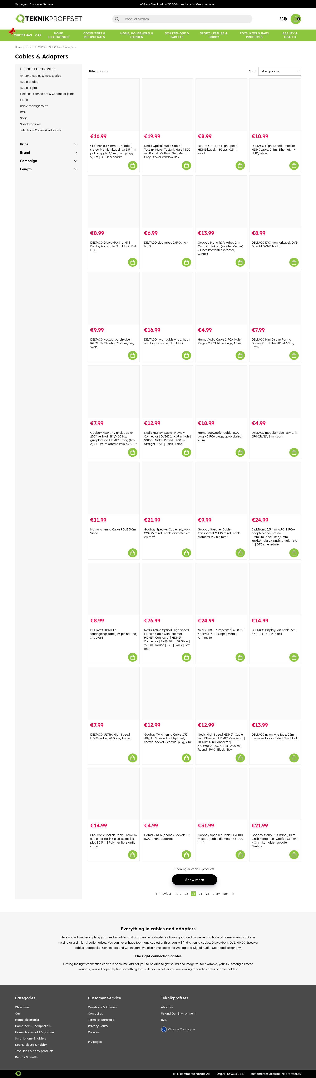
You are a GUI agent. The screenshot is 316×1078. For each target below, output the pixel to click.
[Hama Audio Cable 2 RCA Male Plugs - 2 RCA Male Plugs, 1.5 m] (221, 298)
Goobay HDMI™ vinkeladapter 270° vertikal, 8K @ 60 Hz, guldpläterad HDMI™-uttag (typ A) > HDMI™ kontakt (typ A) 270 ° (113, 438)
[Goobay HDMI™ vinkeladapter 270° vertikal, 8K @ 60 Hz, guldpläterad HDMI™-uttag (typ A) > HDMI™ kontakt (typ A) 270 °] (114, 392)
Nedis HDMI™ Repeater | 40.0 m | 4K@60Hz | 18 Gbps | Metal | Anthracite (221, 633)
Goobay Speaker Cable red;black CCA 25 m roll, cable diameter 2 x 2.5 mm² (167, 533)
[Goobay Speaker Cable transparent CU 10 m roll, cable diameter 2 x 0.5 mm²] (221, 488)
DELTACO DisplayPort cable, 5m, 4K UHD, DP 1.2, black (274, 632)
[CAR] (38, 35)
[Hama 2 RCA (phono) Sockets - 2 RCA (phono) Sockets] (167, 794)
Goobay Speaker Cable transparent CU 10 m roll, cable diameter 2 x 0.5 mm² (219, 533)
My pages (21, 4)
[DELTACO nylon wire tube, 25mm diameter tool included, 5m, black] (275, 693)
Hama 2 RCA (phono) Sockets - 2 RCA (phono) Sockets (167, 837)
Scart (23, 118)
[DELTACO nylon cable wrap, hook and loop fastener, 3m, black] (167, 298)
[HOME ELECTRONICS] (58, 35)
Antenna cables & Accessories (40, 76)
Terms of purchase (101, 1020)
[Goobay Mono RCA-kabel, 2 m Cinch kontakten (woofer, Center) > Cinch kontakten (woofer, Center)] (221, 202)
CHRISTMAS (22, 1007)
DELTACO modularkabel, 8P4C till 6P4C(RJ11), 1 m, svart (274, 434)
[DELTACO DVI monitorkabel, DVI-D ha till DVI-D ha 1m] (275, 202)
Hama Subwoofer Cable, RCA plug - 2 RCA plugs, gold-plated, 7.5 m (220, 436)
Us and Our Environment (178, 1013)
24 (200, 894)
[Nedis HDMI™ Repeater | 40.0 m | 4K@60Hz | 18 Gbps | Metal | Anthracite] (221, 589)
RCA (23, 112)
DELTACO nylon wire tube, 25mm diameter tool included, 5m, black (275, 736)
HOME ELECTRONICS (38, 47)
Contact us (95, 1013)
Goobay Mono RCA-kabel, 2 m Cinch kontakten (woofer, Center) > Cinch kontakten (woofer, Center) (220, 248)
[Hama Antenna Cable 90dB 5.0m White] (114, 488)
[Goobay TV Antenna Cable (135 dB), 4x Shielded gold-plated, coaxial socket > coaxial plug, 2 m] (167, 693)
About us (167, 1007)
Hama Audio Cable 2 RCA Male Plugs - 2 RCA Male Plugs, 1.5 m (219, 341)
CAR (17, 1013)
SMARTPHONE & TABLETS (30, 1038)
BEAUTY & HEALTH (26, 1057)
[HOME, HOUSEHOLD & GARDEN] (137, 35)
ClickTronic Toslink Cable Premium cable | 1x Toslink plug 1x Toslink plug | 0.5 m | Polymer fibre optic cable (113, 840)
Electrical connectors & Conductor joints (47, 94)
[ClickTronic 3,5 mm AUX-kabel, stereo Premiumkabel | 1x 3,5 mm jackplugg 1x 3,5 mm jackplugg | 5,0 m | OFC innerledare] (114, 105)
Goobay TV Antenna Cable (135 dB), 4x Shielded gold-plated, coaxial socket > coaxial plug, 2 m (167, 738)
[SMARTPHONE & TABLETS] (177, 35)
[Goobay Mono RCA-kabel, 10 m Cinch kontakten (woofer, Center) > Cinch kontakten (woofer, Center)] (275, 794)
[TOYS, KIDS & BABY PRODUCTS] (254, 35)
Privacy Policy (98, 1026)
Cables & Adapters (65, 47)
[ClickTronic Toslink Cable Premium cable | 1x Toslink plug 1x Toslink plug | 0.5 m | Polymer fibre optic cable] (114, 794)
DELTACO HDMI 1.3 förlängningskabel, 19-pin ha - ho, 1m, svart (113, 633)
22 (186, 894)
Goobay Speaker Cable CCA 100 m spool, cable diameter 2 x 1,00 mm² (220, 838)
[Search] (182, 19)
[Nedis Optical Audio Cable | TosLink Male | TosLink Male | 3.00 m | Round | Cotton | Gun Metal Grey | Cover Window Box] (167, 105)
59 (218, 894)
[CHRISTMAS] (23, 35)
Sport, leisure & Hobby (31, 1045)
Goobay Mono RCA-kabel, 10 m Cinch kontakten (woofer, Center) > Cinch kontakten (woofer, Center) (274, 840)
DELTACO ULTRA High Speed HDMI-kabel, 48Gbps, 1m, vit (110, 736)
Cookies (93, 1032)
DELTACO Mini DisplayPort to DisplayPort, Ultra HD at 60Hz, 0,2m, (273, 343)
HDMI (24, 100)
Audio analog (29, 82)
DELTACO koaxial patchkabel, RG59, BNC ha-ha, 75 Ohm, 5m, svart (112, 343)
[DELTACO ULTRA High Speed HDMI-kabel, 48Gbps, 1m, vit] (114, 693)
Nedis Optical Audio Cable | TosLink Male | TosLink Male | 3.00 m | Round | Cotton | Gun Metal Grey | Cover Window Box (167, 151)
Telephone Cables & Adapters (40, 130)
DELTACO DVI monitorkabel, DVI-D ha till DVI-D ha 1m (275, 244)
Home (18, 47)
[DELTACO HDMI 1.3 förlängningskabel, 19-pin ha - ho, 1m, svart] (114, 589)
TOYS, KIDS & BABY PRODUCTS (34, 1051)
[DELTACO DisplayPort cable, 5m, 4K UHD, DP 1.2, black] (275, 589)
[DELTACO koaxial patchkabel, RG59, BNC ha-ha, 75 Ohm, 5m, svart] (114, 298)
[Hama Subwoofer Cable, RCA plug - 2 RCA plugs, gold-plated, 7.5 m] (221, 392)
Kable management (34, 106)
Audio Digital (29, 88)
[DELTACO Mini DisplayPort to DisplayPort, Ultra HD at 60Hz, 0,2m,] (275, 298)
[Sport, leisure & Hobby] (213, 35)
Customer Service (41, 4)
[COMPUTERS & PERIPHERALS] (94, 35)
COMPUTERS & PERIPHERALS (33, 1026)
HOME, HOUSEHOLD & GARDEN (34, 1032)
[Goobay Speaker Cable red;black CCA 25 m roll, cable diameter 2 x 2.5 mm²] (167, 488)
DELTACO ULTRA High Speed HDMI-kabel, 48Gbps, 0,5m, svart (217, 149)
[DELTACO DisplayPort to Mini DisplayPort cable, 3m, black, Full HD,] (114, 202)
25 (207, 894)
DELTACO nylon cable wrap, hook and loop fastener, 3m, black (167, 341)
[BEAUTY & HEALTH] (290, 35)
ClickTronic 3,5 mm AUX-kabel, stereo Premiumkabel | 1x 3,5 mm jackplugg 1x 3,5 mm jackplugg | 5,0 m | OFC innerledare (113, 151)
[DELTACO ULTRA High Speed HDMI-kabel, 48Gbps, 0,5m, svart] (221, 105)
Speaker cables (30, 124)
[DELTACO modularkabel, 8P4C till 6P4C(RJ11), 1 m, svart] (275, 392)
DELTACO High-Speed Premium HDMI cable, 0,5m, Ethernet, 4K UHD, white (274, 149)
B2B (164, 1020)
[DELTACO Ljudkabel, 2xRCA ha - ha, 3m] (167, 202)
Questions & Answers (103, 1007)
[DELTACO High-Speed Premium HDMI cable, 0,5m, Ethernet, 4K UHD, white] (275, 105)
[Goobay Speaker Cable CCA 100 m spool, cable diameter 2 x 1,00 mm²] (221, 794)
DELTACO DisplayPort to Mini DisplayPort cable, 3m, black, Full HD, (113, 246)
